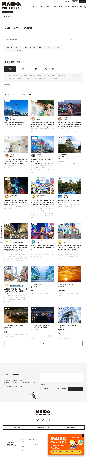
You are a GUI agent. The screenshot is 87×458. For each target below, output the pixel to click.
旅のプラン (64, 6)
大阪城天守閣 (64, 154)
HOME (5, 16)
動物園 (36, 129)
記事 (14, 95)
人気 (58, 47)
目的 (10, 69)
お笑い (36, 206)
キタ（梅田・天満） (12, 47)
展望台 (8, 84)
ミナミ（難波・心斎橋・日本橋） (33, 47)
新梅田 (59, 334)
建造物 (51, 215)
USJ (32, 206)
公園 (59, 256)
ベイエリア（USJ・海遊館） (19, 254)
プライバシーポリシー (36, 444)
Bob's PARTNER (43, 428)
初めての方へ (67, 1)
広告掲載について (24, 442)
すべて (7, 95)
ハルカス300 (37, 284)
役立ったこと (10, 260)
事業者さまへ (16, 428)
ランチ (50, 165)
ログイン (75, 1)
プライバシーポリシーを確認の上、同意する (54, 388)
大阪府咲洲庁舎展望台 (66, 284)
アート (50, 47)
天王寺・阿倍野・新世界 (46, 129)
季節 (36, 69)
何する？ (35, 6)
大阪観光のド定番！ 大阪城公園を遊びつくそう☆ (69, 201)
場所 (23, 69)
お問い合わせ (71, 428)
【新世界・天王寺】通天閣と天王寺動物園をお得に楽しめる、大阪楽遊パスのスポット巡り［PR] (42, 125)
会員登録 (31, 439)
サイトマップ (22, 446)
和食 (32, 167)
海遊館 (32, 217)
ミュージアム (15, 297)
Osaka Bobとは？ (58, 1)
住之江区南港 (61, 291)
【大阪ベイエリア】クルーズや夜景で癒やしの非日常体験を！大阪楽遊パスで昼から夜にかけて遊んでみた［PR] (69, 125)
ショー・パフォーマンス (69, 129)
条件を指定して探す (13, 62)
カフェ (59, 204)
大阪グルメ (49, 6)
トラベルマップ (79, 6)
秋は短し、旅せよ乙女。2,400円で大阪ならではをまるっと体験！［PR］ (42, 248)
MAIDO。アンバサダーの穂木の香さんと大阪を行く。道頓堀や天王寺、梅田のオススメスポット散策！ (69, 248)
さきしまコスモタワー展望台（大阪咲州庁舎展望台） (42, 326)
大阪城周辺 (61, 161)
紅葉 (71, 206)
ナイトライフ (56, 6)
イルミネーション (8, 252)
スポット (22, 95)
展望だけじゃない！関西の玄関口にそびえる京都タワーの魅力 (15, 124)
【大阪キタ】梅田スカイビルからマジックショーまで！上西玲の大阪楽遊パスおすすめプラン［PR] (15, 161)
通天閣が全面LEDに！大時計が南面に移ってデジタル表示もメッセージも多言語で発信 (15, 202)
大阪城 (63, 163)
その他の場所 (7, 127)
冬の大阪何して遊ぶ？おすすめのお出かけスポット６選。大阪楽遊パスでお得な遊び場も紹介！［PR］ (15, 248)
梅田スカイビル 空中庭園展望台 (68, 326)
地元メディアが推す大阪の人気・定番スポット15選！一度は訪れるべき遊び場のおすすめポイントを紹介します (42, 202)
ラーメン (9, 51)
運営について (22, 439)
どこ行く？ (42, 6)
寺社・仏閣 (34, 170)
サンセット (60, 293)
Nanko (33, 334)
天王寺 (33, 291)
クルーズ (60, 129)
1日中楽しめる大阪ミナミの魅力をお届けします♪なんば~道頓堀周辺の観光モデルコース (42, 161)
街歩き (22, 260)
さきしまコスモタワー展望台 (15, 325)
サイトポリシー (23, 444)
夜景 (11, 336)
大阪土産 (50, 167)
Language (82, 1)
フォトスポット (8, 206)
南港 (5, 332)
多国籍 (36, 167)
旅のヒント (71, 6)
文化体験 (17, 260)
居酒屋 (19, 51)
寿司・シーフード (42, 170)
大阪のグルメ (43, 167)
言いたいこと (12, 209)
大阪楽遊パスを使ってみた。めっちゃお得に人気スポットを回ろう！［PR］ (15, 291)
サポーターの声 (49, 69)
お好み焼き (60, 252)
